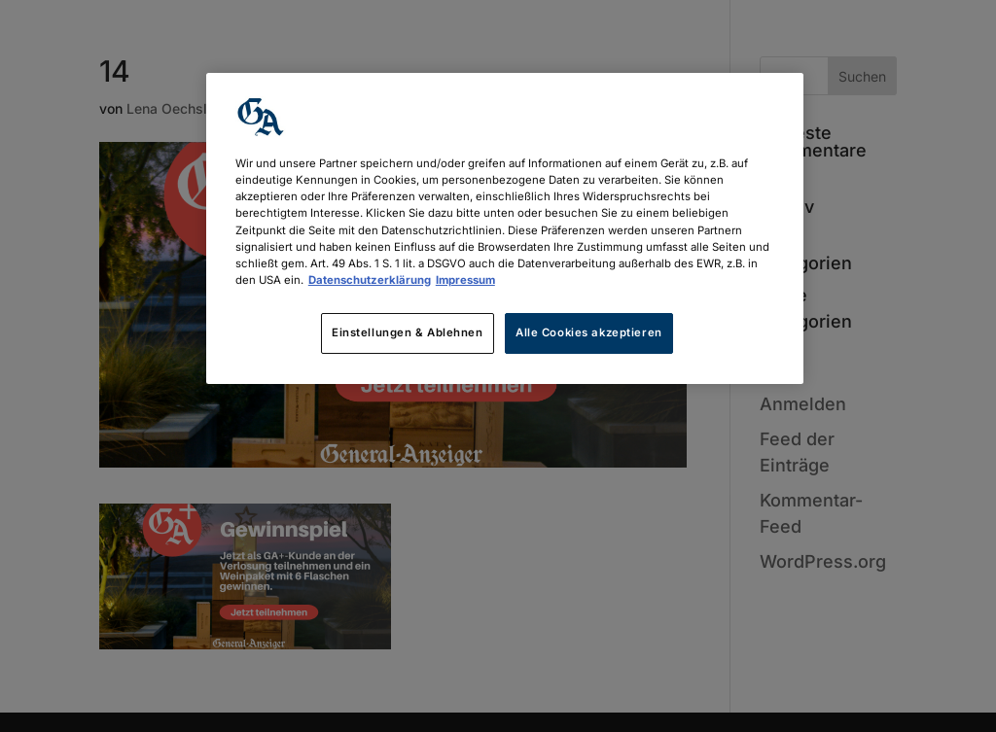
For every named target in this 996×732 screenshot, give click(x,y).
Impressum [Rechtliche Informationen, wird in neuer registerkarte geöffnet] (465, 280)
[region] (504, 228)
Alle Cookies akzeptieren (589, 332)
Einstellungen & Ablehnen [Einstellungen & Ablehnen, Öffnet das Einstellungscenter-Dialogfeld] (407, 332)
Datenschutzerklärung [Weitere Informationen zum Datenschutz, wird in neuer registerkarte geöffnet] (369, 280)
